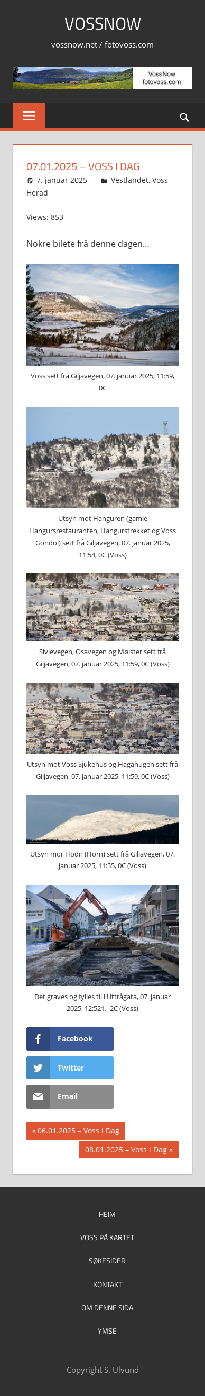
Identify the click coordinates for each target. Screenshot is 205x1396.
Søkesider (107, 1260)
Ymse (107, 1330)
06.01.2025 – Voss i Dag (78, 1132)
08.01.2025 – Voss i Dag (126, 1151)
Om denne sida (107, 1307)
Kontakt (107, 1284)
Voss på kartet (107, 1237)
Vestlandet (129, 180)
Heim (107, 1214)
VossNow (102, 23)
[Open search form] (185, 117)
